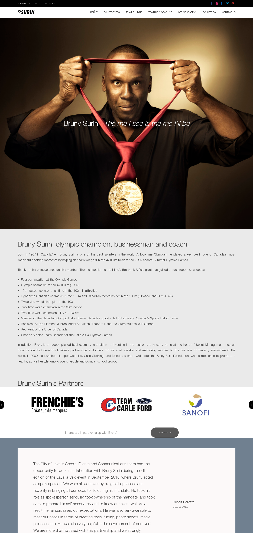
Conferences (112, 12)
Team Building (134, 12)
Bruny (94, 12)
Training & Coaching (160, 12)
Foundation (24, 3)
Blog (37, 3)
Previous (2, 404)
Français (50, 3)
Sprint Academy (187, 12)
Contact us (228, 12)
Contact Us (164, 435)
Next (251, 404)
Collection (209, 12)
